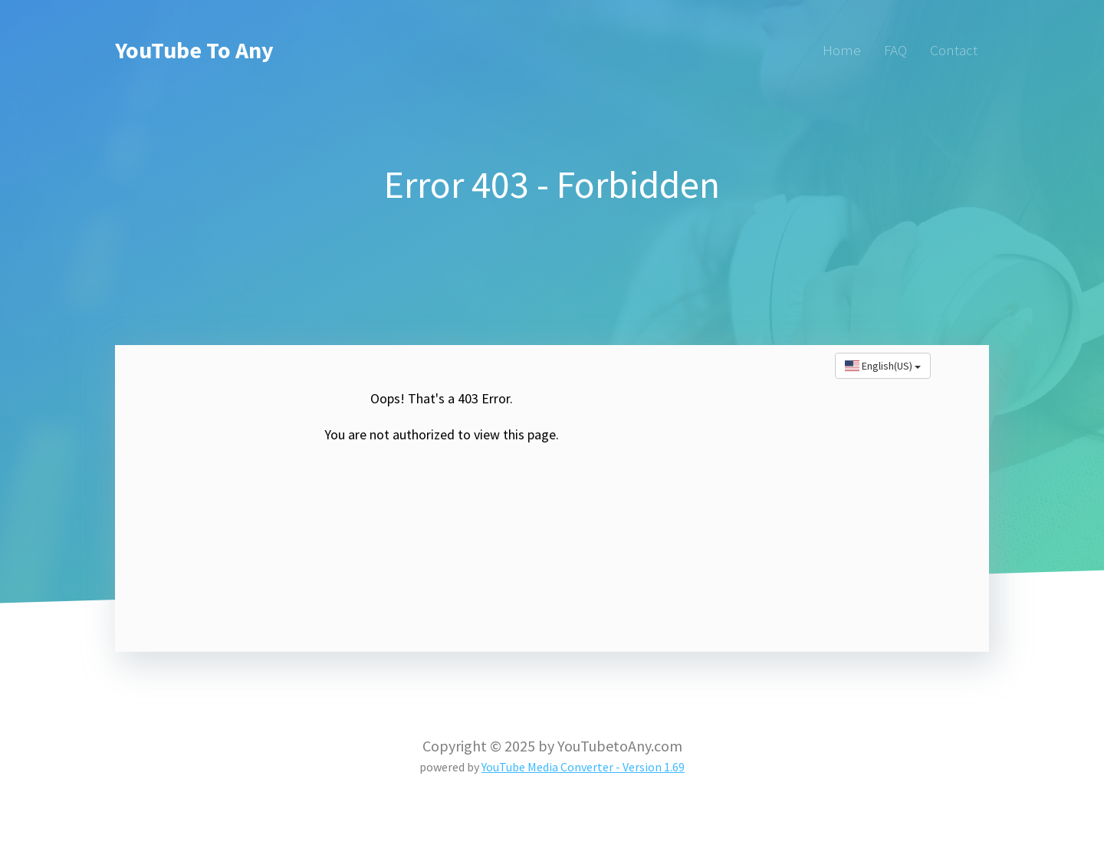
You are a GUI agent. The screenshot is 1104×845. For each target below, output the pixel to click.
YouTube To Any (194, 49)
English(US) (883, 366)
